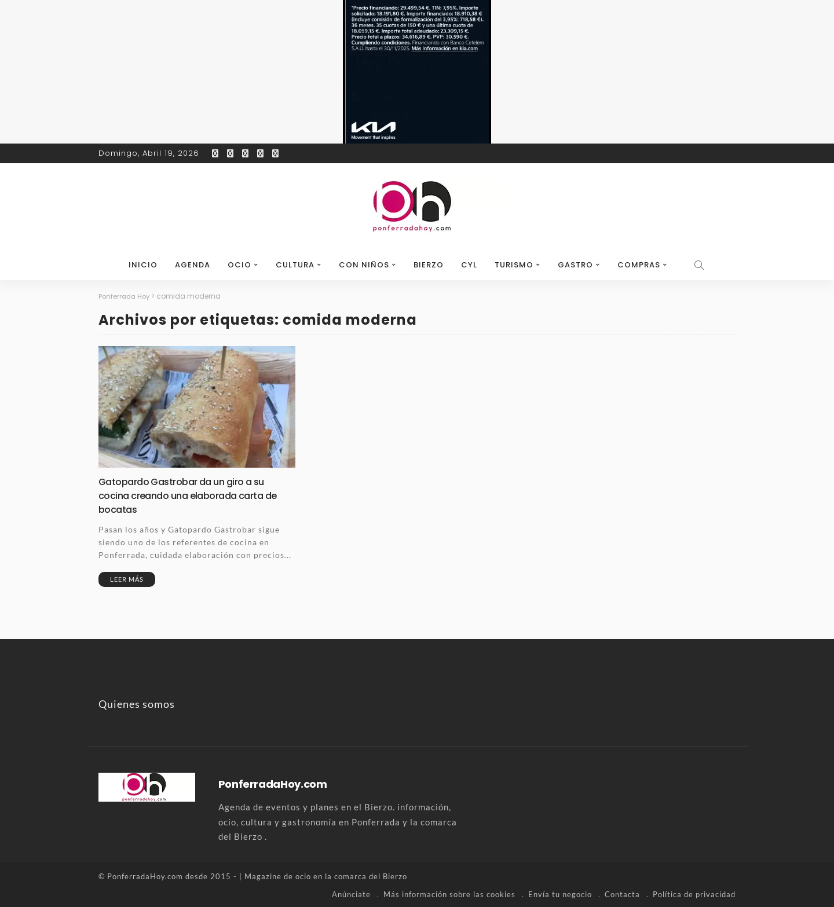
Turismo (514, 264)
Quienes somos (136, 702)
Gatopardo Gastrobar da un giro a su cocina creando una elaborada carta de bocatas (194, 495)
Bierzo (429, 264)
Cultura (295, 264)
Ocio (239, 264)
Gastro (575, 264)
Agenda (192, 264)
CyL (469, 264)
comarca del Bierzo (370, 875)
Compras (638, 264)
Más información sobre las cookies (449, 892)
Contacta (622, 892)
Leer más (127, 578)
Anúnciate (351, 892)
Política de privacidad (694, 892)
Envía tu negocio (560, 892)
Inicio (143, 264)
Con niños (364, 264)
